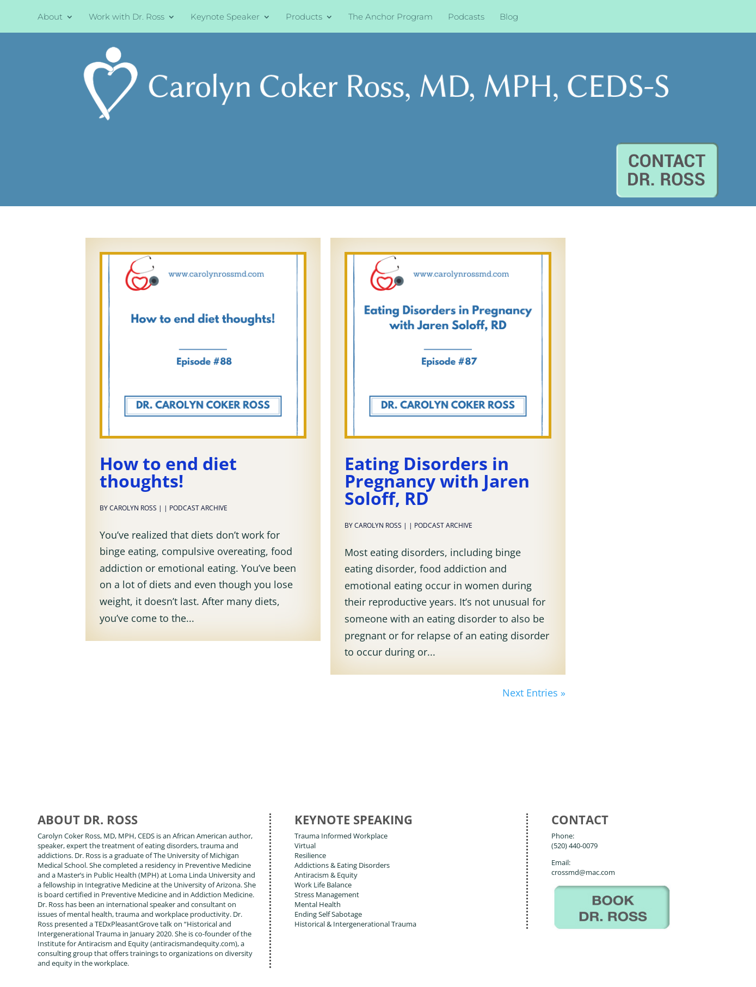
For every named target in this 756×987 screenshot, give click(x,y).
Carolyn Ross (133, 406)
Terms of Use (206, 970)
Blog (509, 18)
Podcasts (466, 18)
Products (304, 18)
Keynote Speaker (225, 18)
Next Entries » (534, 591)
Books (113, 920)
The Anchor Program (390, 18)
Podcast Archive (198, 406)
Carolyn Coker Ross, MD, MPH (227, 954)
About (50, 18)
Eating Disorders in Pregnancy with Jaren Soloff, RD (437, 379)
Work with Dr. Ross (126, 18)
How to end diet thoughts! (168, 370)
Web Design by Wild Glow (117, 970)
